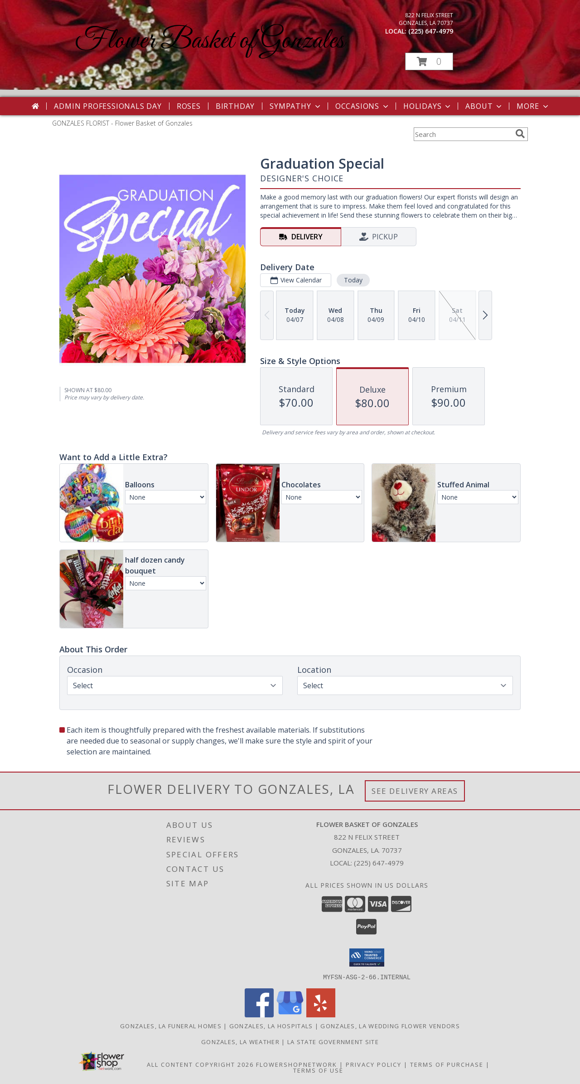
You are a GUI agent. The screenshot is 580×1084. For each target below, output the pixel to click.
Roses (189, 106)
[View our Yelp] (320, 1014)
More (533, 106)
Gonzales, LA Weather (240, 1041)
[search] (520, 134)
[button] (429, 61)
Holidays (427, 106)
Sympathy (296, 106)
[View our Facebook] (259, 1014)
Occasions (362, 106)
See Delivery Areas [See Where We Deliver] (415, 791)
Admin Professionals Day (107, 106)
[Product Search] (462, 134)
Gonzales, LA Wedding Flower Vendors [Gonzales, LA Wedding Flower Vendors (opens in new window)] (390, 1025)
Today (353, 280)
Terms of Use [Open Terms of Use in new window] (318, 1070)
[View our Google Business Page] (290, 1014)
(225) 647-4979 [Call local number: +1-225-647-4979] (430, 31)
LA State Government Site (333, 1041)
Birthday (235, 106)
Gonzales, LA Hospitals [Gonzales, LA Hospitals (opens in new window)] (271, 1025)
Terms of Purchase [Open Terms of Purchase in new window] (446, 1064)
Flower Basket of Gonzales (209, 41)
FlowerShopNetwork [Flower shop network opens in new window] (296, 1064)
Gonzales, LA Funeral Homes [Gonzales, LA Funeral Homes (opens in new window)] (171, 1025)
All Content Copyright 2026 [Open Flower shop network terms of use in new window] (200, 1064)
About (484, 106)
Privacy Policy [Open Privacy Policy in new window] (373, 1064)
